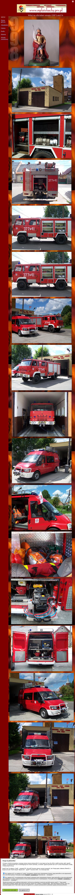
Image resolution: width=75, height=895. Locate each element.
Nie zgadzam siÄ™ (24, 890)
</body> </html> (37, 9)
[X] (52, 894)
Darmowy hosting (39, 894)
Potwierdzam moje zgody (10, 890)
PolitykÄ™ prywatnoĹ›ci (31, 875)
